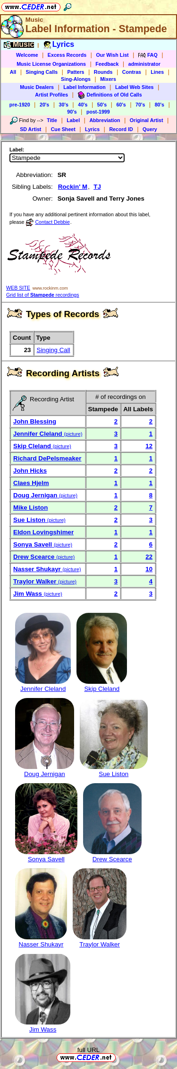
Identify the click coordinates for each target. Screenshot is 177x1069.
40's (82, 104)
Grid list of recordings (42, 295)
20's (44, 104)
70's (140, 104)
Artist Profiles (51, 94)
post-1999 (98, 112)
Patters (75, 72)
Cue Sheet (63, 129)
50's (102, 104)
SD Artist (30, 129)
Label (73, 120)
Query (150, 129)
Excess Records (67, 55)
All (13, 72)
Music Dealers (37, 87)
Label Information (84, 87)
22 (148, 556)
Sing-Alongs (76, 79)
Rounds (103, 72)
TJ (97, 186)
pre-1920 (19, 104)
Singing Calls (42, 72)
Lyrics (92, 129)
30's (63, 104)
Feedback (106, 64)
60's (121, 104)
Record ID (121, 129)
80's (159, 104)
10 (148, 569)
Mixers (108, 79)
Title (52, 120)
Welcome (27, 55)
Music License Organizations (51, 64)
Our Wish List (112, 55)
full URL (88, 1049)
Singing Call (53, 349)
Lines (157, 72)
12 (148, 446)
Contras (131, 72)
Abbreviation (104, 120)
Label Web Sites (134, 87)
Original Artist (146, 120)
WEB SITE (18, 288)
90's (71, 112)
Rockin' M (72, 186)
